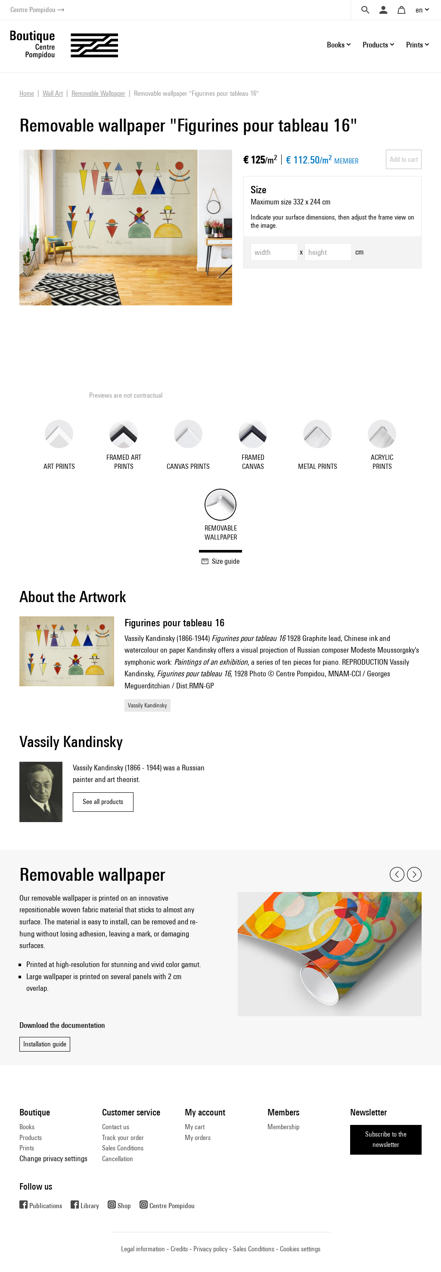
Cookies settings (300, 1249)
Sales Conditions (122, 1148)
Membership (283, 1127)
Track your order (123, 1138)
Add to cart (404, 159)
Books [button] (336, 44)
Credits (179, 1249)
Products (30, 1138)
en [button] (419, 9)
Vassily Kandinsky (147, 705)
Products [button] (375, 44)
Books (26, 1127)
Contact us (115, 1127)
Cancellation (117, 1159)
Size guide (221, 561)
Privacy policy (210, 1249)
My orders (198, 1138)
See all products (103, 802)
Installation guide (44, 1044)
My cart (195, 1127)
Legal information (143, 1249)
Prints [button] (414, 44)
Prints (26, 1148)
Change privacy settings (53, 1158)
